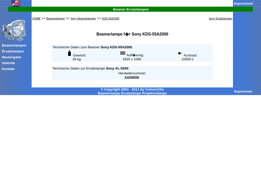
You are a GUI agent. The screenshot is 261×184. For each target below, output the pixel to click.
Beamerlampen (14, 45)
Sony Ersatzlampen (220, 18)
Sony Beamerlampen (83, 18)
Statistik (8, 63)
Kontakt (8, 69)
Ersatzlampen (13, 51)
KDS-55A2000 (110, 18)
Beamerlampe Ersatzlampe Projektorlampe (132, 93)
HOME (36, 18)
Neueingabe (11, 57)
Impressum (243, 3)
